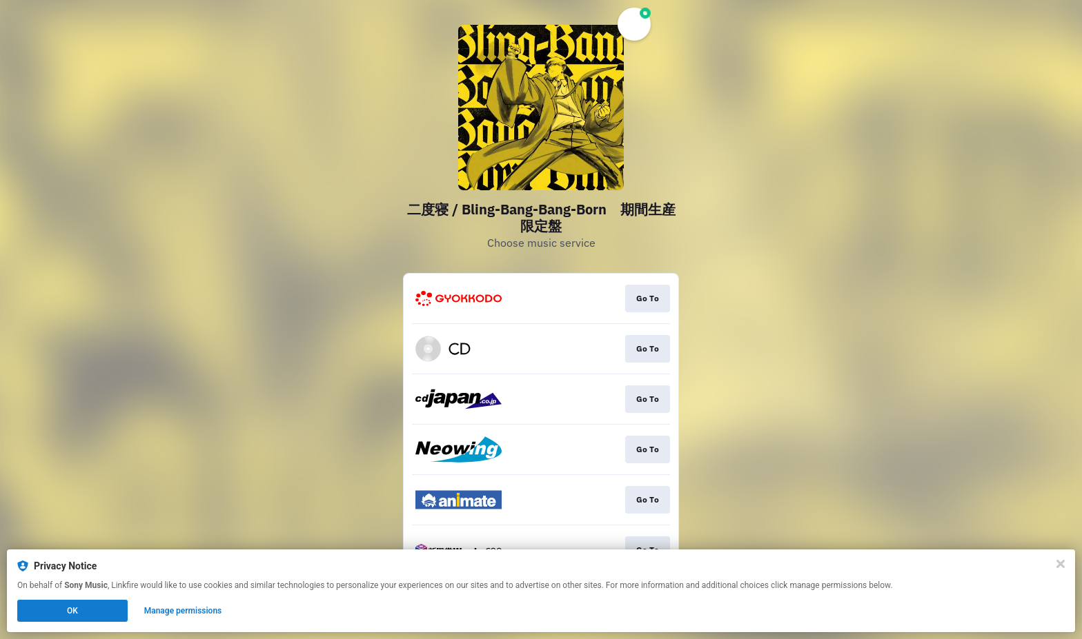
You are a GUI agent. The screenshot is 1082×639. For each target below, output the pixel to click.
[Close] (1061, 564)
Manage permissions (183, 611)
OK (72, 611)
